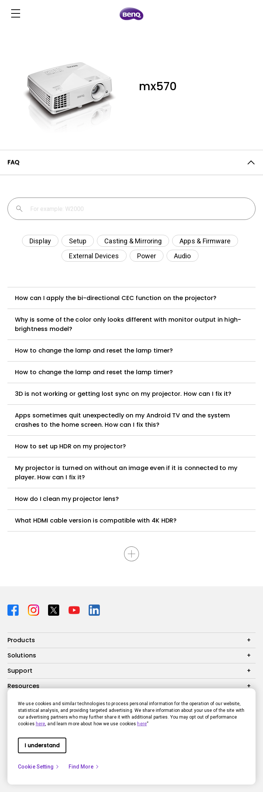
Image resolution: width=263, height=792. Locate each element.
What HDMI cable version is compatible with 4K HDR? (96, 520)
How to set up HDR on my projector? (70, 446)
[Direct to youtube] (76, 609)
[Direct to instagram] (35, 609)
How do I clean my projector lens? (67, 499)
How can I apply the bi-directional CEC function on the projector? (116, 298)
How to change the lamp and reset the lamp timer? (94, 350)
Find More (84, 767)
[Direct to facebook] (14, 609)
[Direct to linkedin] (94, 609)
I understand (42, 745)
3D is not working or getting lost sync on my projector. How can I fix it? (123, 393)
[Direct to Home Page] (131, 13)
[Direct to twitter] (55, 609)
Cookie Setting (39, 767)
